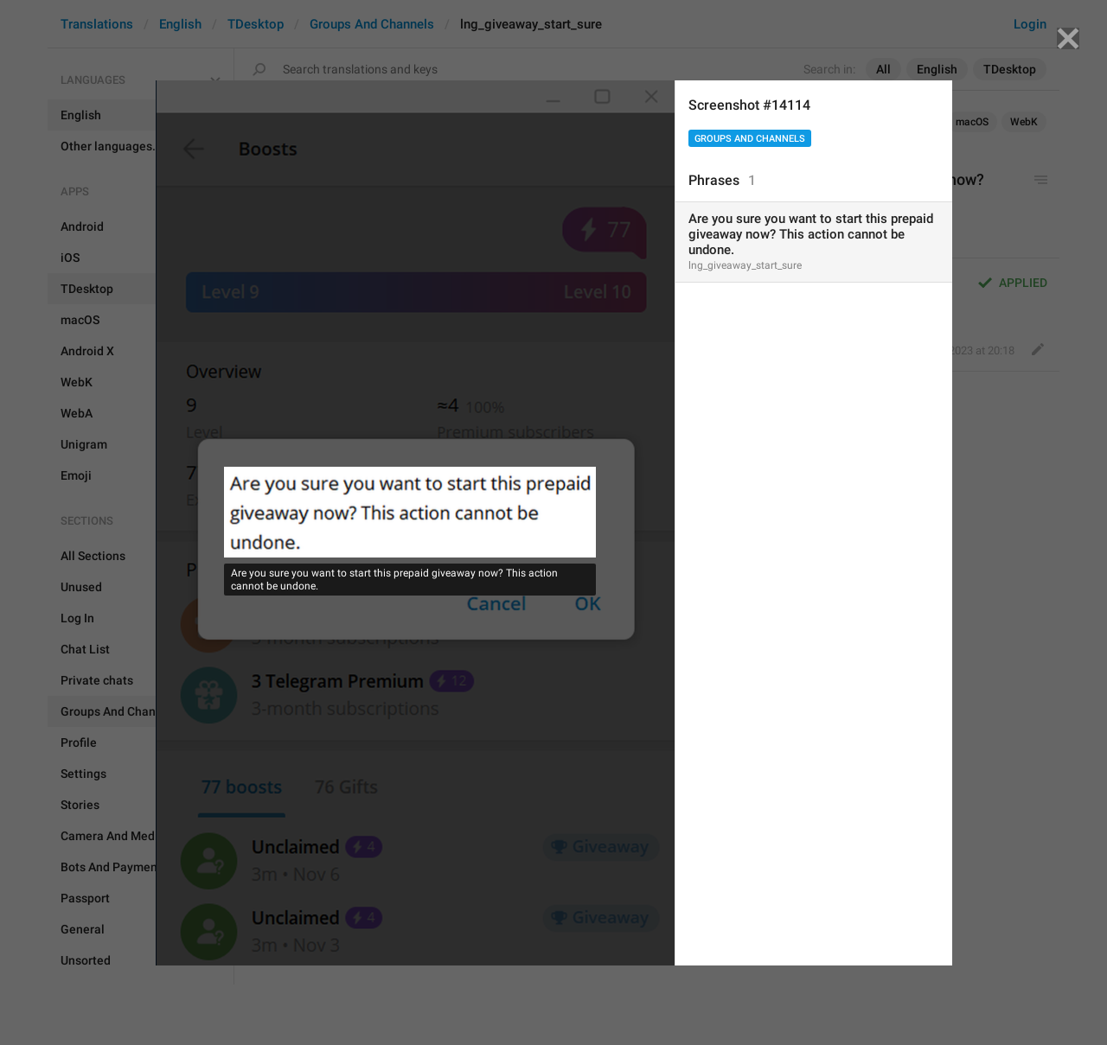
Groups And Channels (749, 138)
